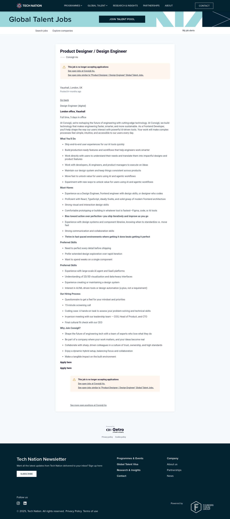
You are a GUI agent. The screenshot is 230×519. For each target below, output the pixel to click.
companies (63, 30)
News (170, 476)
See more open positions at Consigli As (88, 405)
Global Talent (96, 5)
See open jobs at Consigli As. (81, 71)
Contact (204, 5)
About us (172, 464)
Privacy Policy (74, 511)
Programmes (72, 5)
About (169, 5)
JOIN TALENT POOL (122, 19)
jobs (41, 30)
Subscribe (26, 474)
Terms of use (90, 511)
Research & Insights (125, 5)
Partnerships (151, 5)
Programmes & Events (130, 458)
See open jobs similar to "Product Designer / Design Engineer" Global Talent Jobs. (106, 75)
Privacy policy (107, 437)
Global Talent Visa (127, 464)
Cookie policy (120, 437)
